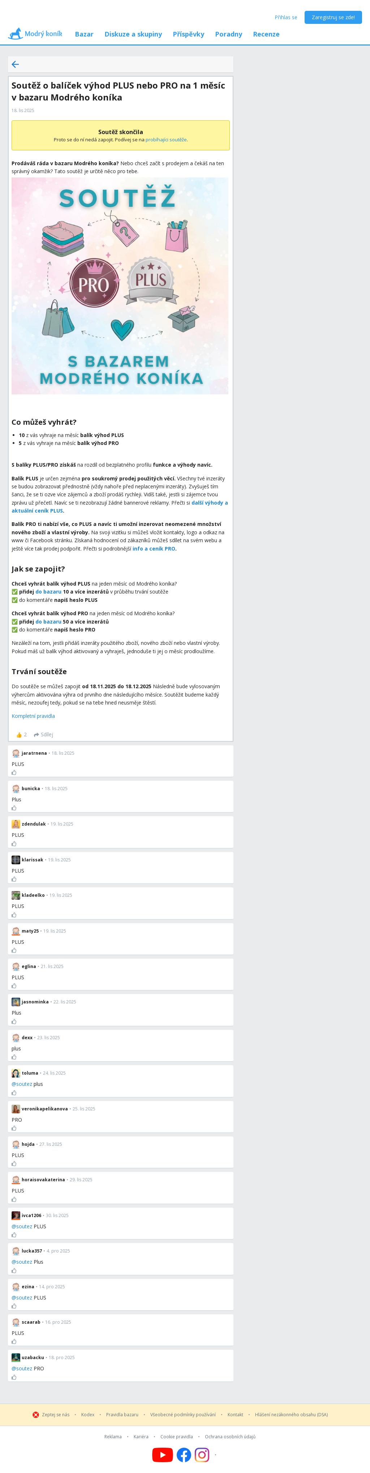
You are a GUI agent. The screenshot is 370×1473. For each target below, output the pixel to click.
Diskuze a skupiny (133, 34)
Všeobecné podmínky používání (183, 1415)
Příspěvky (188, 34)
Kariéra (141, 1437)
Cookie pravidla (176, 1437)
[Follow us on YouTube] (162, 1455)
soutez (24, 1083)
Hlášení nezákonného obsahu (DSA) (291, 1415)
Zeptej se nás (55, 1415)
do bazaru (48, 591)
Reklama (113, 1437)
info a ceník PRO (154, 548)
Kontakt (235, 1415)
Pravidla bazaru (122, 1415)
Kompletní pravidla (33, 715)
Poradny (228, 34)
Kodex (87, 1415)
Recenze (266, 34)
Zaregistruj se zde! (333, 17)
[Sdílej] (43, 735)
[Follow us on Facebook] (184, 1455)
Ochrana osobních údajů (230, 1437)
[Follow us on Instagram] (206, 1455)
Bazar (84, 34)
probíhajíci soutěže (166, 139)
